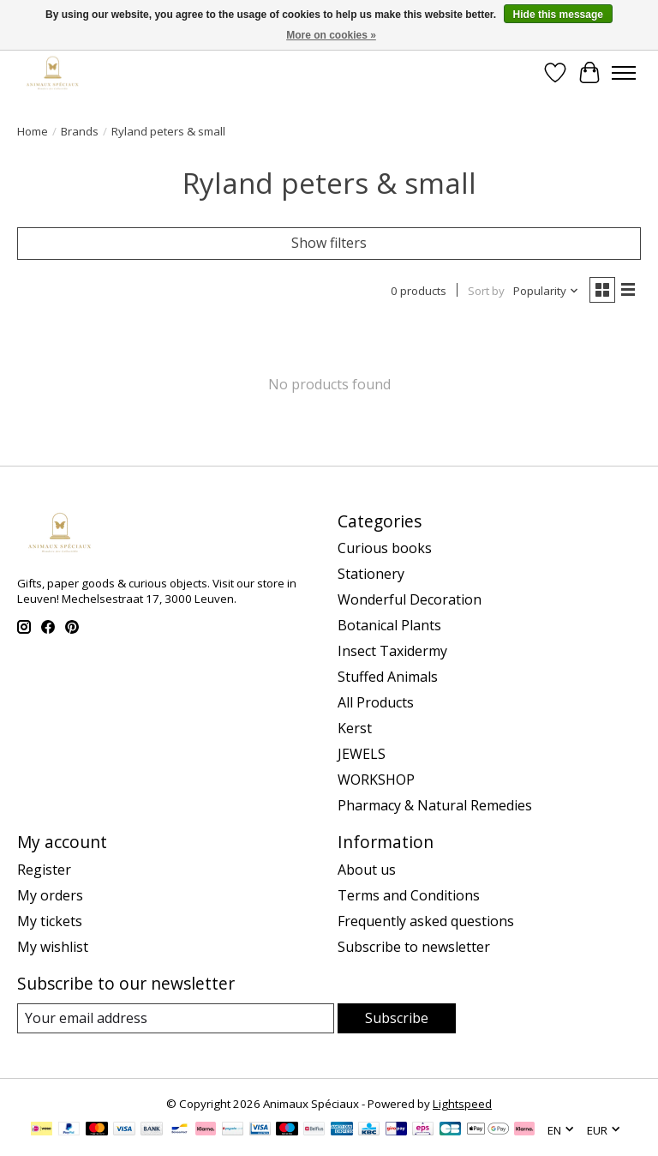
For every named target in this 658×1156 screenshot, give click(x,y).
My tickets (49, 921)
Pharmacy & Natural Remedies (435, 805)
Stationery (371, 573)
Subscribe (396, 1017)
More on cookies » (331, 35)
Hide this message (558, 15)
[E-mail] (175, 1018)
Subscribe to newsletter (414, 946)
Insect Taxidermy (392, 650)
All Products (376, 702)
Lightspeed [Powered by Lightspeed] (462, 1103)
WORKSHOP (376, 779)
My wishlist (52, 946)
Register (44, 869)
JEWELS (362, 753)
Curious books (385, 548)
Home (32, 131)
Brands (80, 131)
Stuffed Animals (388, 676)
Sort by (486, 290)
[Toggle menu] (624, 73)
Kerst (355, 728)
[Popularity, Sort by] (546, 290)
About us (367, 869)
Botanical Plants (389, 625)
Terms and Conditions (409, 895)
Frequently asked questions (426, 921)
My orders (50, 895)
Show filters (329, 242)
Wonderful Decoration (410, 599)
